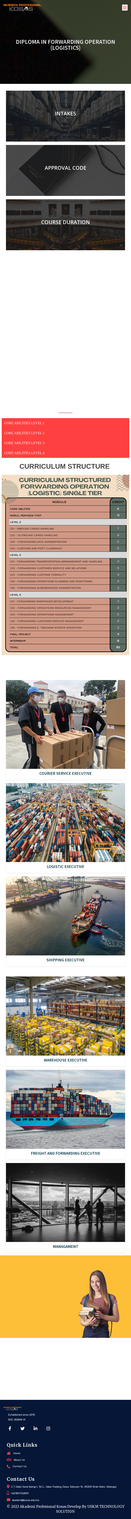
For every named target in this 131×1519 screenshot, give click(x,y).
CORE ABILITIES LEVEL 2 (24, 433)
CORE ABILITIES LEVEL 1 (24, 423)
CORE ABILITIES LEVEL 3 (24, 443)
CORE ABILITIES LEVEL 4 (24, 453)
